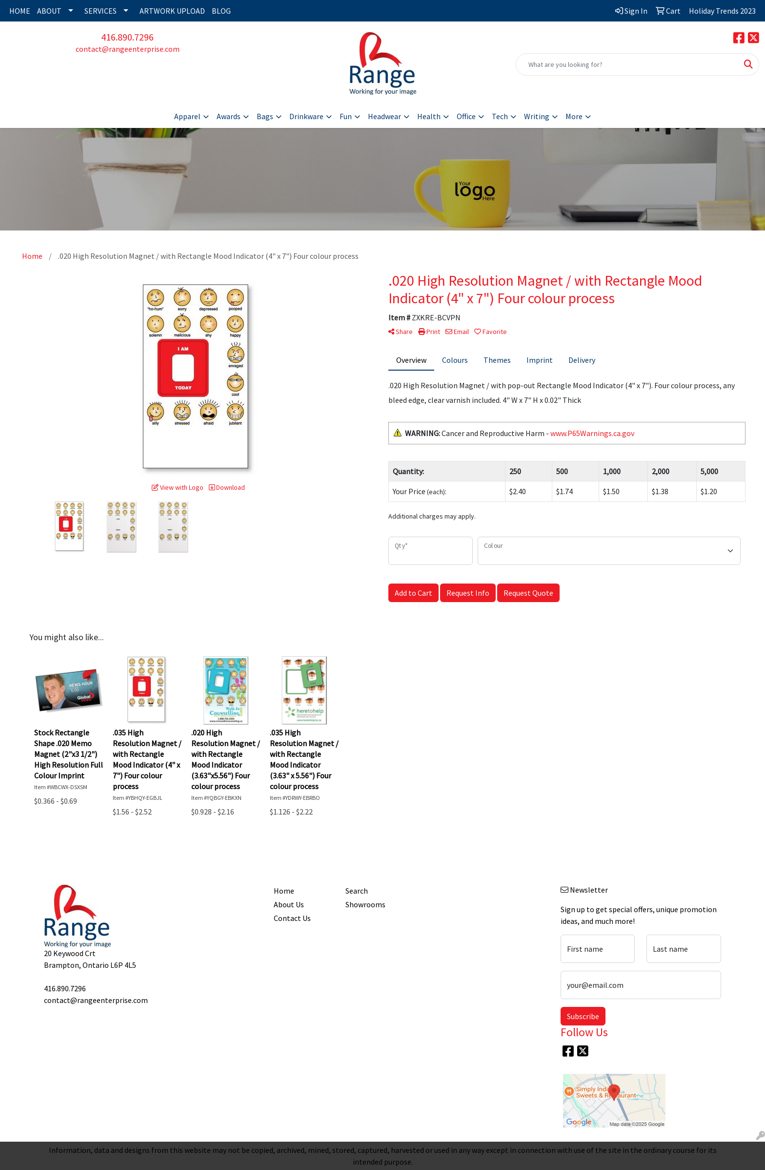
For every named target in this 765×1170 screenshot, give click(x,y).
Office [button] (466, 116)
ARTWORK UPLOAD (172, 11)
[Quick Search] (627, 64)
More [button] (574, 116)
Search (356, 891)
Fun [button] (346, 116)
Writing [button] (536, 116)
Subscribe (583, 1016)
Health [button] (429, 116)
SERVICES (100, 11)
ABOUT (49, 11)
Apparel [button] (187, 116)
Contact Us (292, 918)
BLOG (221, 11)
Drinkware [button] (306, 116)
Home (284, 891)
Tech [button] (500, 116)
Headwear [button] (384, 116)
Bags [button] (265, 116)
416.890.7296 (127, 37)
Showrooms (365, 904)
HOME (19, 11)
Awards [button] (229, 116)
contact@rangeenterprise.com (128, 49)
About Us (289, 904)
